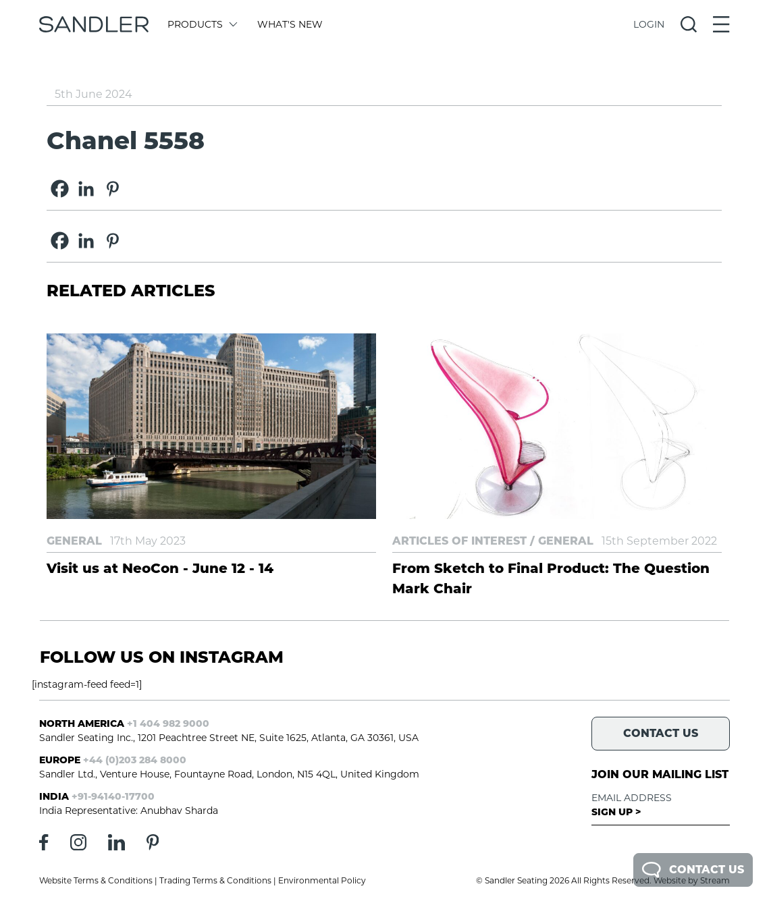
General (74, 541)
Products (201, 24)
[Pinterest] (112, 188)
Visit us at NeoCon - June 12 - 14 (160, 568)
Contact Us (693, 870)
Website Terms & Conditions (96, 880)
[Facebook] (60, 188)
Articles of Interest (459, 541)
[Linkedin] (86, 188)
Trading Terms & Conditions (215, 880)
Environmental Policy (322, 880)
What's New (290, 24)
